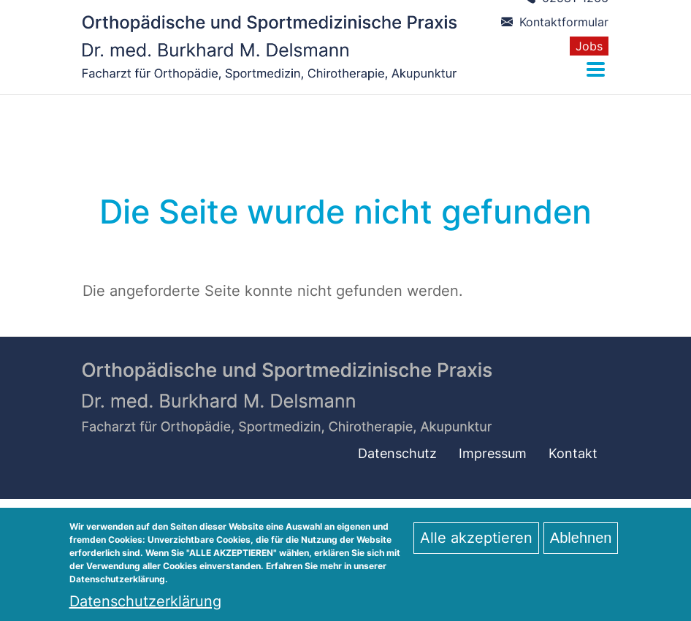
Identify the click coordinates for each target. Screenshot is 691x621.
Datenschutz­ (397, 453)
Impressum (493, 453)
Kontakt (573, 453)
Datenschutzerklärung (145, 608)
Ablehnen (581, 544)
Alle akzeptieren (476, 544)
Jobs (589, 46)
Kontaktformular (554, 22)
